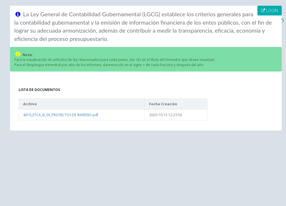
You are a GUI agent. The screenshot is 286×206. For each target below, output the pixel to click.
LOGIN (269, 10)
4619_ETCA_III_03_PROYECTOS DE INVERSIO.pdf (60, 114)
